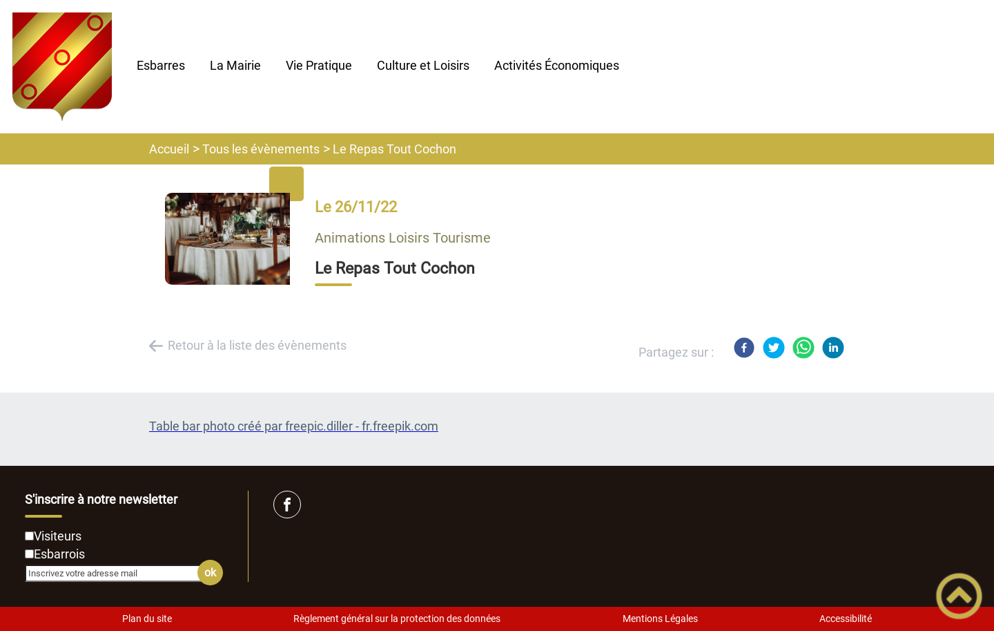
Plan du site (147, 618)
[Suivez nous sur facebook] (287, 504)
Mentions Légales (660, 618)
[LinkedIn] (833, 348)
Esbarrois (59, 554)
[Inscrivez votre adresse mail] (118, 573)
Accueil (169, 149)
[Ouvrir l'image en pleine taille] (234, 240)
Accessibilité (845, 618)
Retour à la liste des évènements (257, 345)
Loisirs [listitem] (411, 238)
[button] (959, 596)
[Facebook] (744, 347)
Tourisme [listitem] (462, 238)
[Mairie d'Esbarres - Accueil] (62, 66)
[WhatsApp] (803, 348)
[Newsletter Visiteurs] (29, 535)
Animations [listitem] (352, 238)
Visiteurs (57, 536)
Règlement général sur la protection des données (396, 618)
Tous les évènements (261, 149)
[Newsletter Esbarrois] (29, 553)
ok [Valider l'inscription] (210, 572)
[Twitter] (774, 348)
